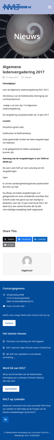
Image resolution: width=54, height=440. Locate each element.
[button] (49, 7)
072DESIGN (35, 435)
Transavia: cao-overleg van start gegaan (25, 341)
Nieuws (28, 77)
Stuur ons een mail (15, 306)
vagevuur (27, 270)
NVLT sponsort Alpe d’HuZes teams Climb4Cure (28, 347)
